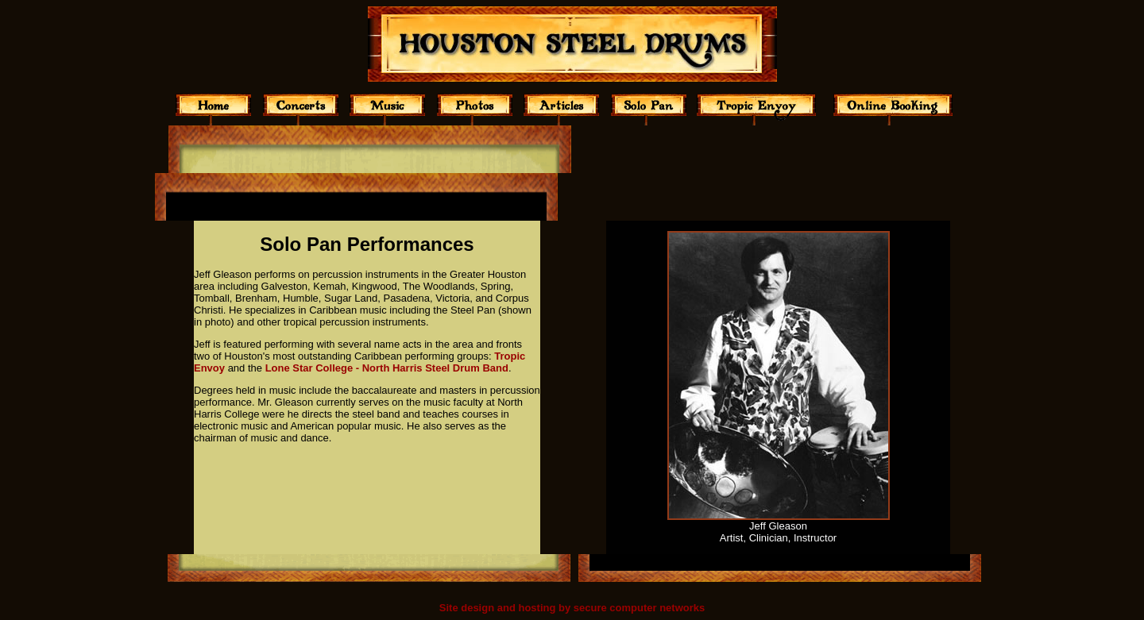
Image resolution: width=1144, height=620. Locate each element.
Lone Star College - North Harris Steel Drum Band (386, 368)
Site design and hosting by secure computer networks (572, 608)
